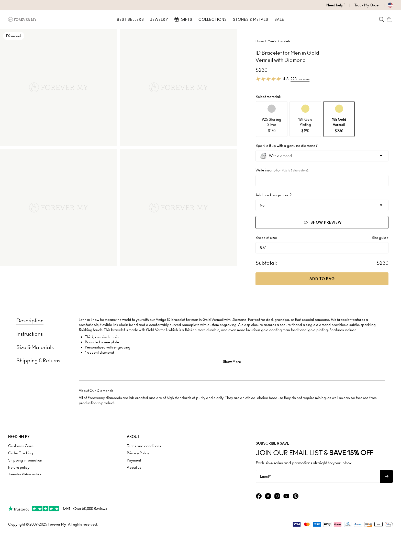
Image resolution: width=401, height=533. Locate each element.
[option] (271, 119)
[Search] (381, 19)
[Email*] (318, 476)
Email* (265, 476)
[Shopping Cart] (390, 19)
